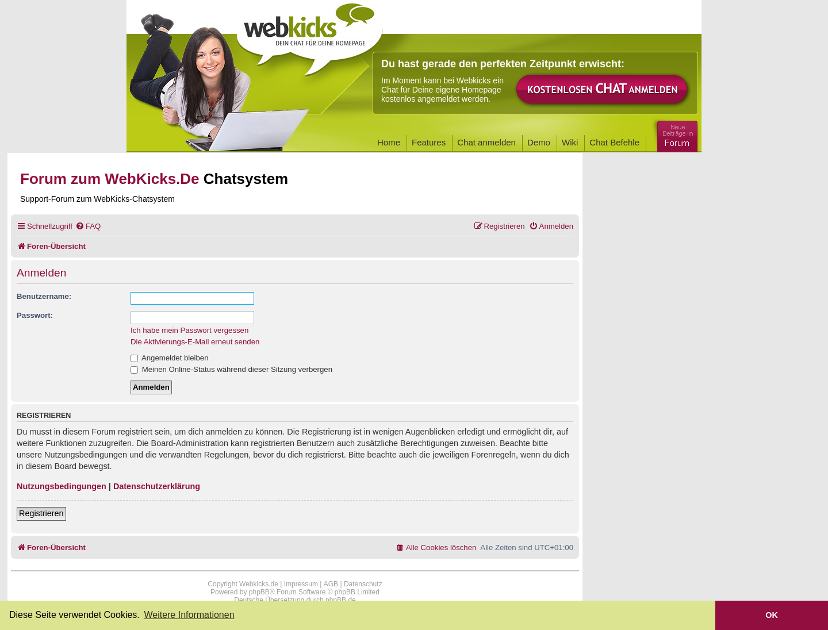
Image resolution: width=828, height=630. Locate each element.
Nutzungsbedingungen (61, 486)
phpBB (259, 592)
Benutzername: (44, 296)
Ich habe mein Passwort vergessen (189, 330)
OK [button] (771, 615)
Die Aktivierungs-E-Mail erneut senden (195, 341)
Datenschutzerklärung (156, 486)
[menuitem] (88, 226)
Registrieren (41, 513)
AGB (331, 584)
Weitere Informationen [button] (189, 615)
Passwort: (35, 315)
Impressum (301, 584)
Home (388, 142)
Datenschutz (363, 584)
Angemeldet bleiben (170, 358)
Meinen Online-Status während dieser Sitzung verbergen (231, 369)
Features (429, 142)
